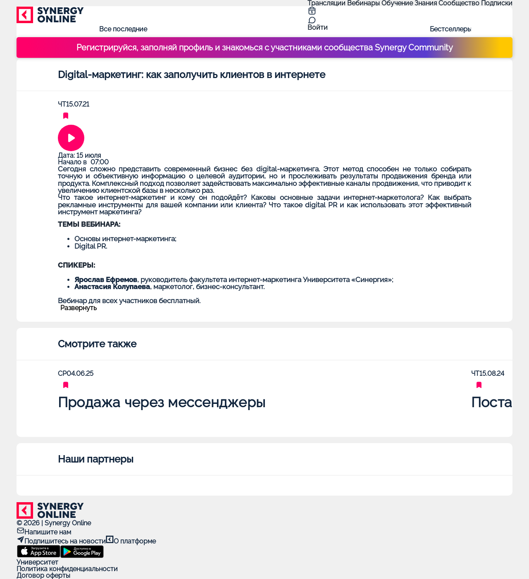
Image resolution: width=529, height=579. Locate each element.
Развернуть (78, 308)
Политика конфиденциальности (67, 569)
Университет (37, 562)
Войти (317, 27)
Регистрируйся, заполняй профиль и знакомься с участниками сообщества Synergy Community (264, 47)
